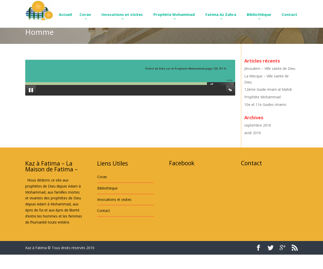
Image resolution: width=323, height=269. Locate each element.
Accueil (65, 14)
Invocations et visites (122, 14)
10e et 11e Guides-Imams (265, 104)
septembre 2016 (257, 125)
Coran (85, 14)
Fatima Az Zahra (220, 14)
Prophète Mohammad (174, 14)
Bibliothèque (259, 14)
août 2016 (252, 132)
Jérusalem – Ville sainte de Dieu (269, 68)
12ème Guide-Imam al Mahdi (268, 89)
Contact (289, 14)
